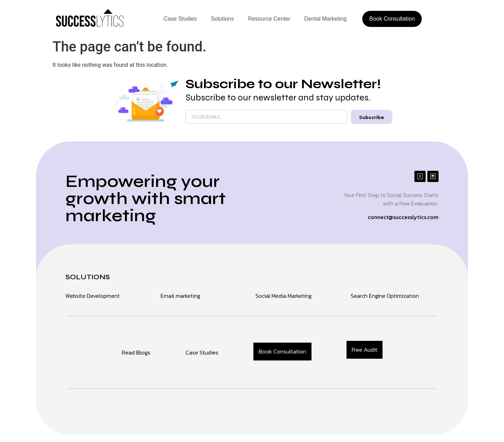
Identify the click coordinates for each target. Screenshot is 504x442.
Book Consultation (392, 19)
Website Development (92, 296)
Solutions (222, 19)
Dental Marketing (325, 19)
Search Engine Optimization (385, 296)
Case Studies (180, 19)
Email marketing (180, 296)
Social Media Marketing (283, 296)
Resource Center (269, 19)
